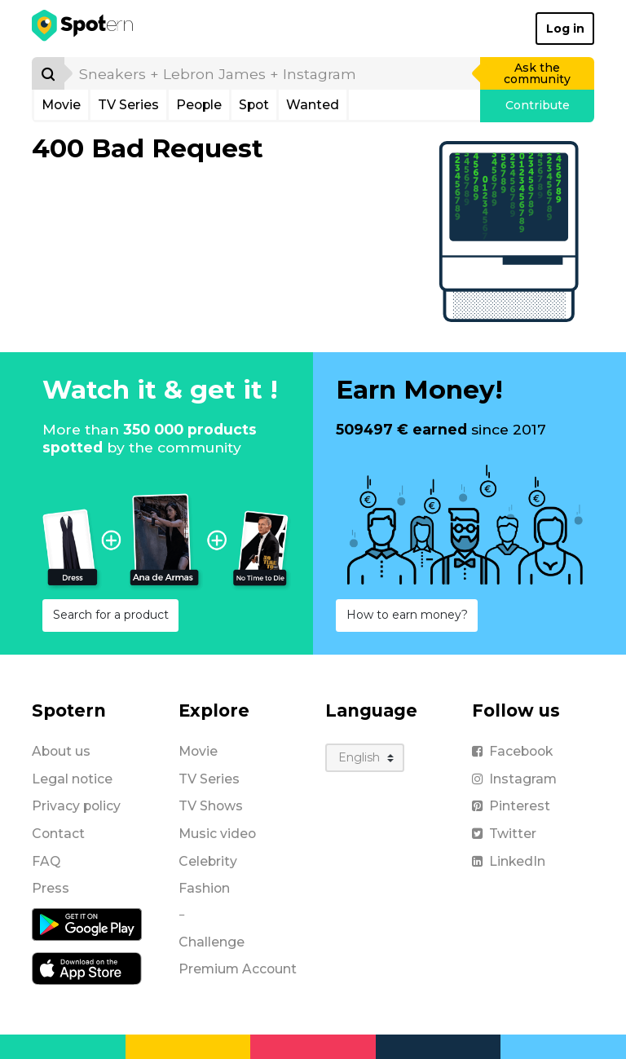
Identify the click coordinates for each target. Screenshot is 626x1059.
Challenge (212, 942)
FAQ (46, 861)
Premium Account (238, 969)
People (199, 105)
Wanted (312, 105)
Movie (61, 105)
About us (61, 751)
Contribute (537, 105)
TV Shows (211, 806)
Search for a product (111, 614)
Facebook (512, 751)
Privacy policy (76, 806)
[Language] (364, 758)
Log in (565, 28)
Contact (58, 833)
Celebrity (208, 861)
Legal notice (72, 779)
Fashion (204, 888)
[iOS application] (87, 967)
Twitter (504, 833)
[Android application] (87, 923)
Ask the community (537, 73)
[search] (273, 73)
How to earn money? (407, 614)
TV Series (128, 105)
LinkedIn (508, 861)
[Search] (48, 73)
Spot (254, 105)
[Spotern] (83, 28)
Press (50, 888)
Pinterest (511, 806)
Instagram (514, 779)
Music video (217, 833)
